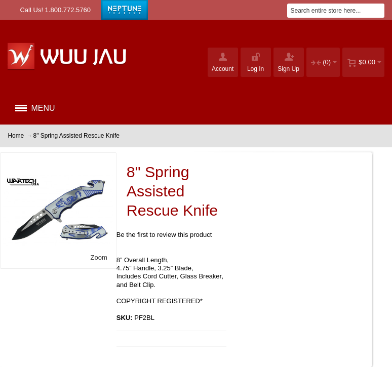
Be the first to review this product (164, 234)
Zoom (99, 257)
